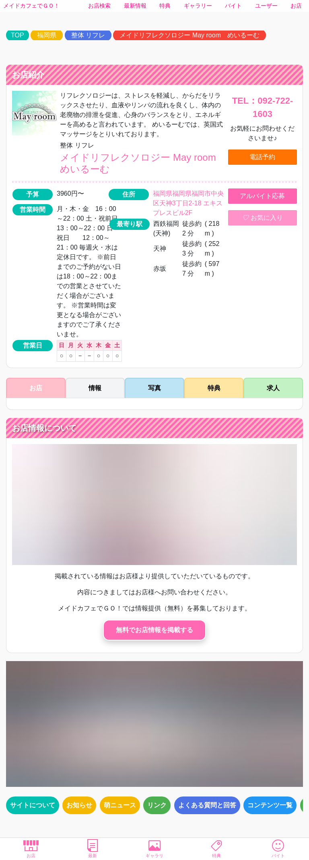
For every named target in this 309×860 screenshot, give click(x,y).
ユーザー (266, 5)
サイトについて (32, 805)
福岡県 (46, 35)
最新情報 (135, 5)
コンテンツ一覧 (270, 805)
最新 (93, 848)
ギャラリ (154, 848)
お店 (296, 5)
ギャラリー (198, 5)
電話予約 (262, 157)
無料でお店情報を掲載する (154, 630)
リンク (157, 805)
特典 (165, 5)
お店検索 (99, 5)
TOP (17, 35)
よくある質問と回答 (207, 805)
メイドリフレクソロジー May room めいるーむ (189, 35)
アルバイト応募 (262, 195)
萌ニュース (120, 805)
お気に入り (262, 218)
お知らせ (79, 805)
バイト (233, 5)
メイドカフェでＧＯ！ (31, 5)
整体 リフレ (88, 35)
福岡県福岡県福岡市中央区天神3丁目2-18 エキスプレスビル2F (188, 203)
